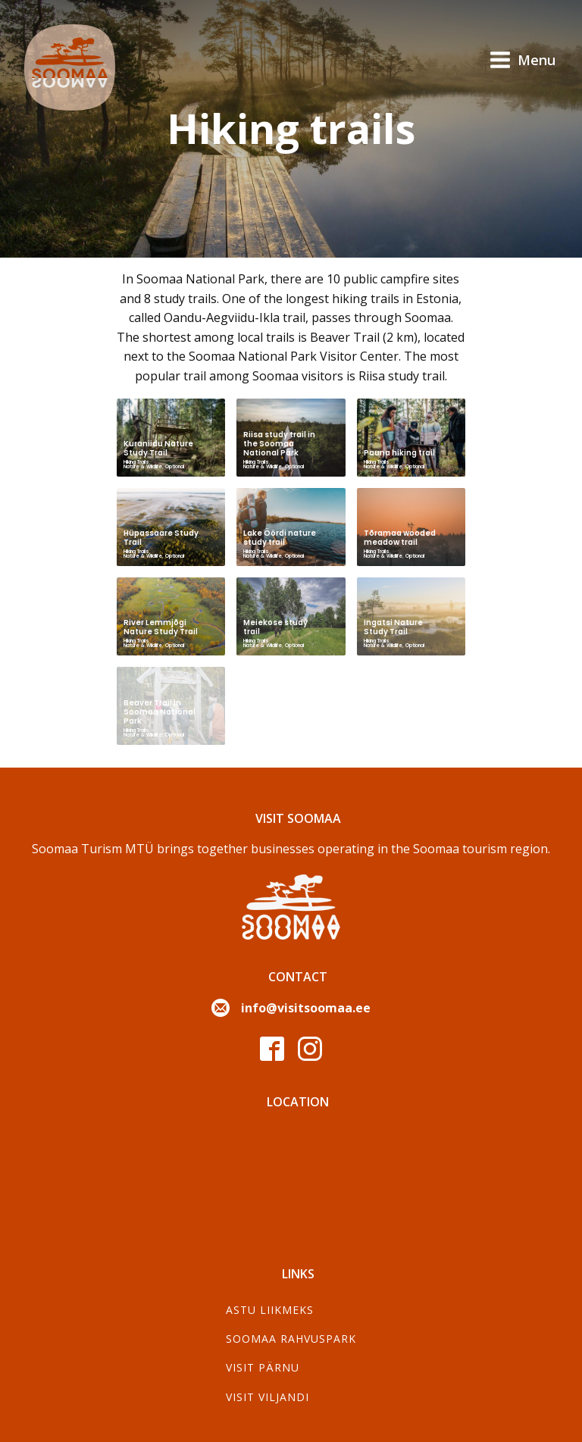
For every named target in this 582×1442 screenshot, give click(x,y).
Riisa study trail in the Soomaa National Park (279, 444)
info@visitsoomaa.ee (306, 1007)
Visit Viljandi (267, 1397)
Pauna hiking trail (399, 453)
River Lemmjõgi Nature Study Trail (161, 627)
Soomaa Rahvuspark (291, 1338)
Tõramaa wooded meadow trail (400, 537)
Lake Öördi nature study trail (279, 537)
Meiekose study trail (275, 627)
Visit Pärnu (262, 1367)
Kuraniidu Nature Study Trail (158, 448)
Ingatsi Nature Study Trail (393, 627)
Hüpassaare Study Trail (161, 537)
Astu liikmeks (270, 1310)
